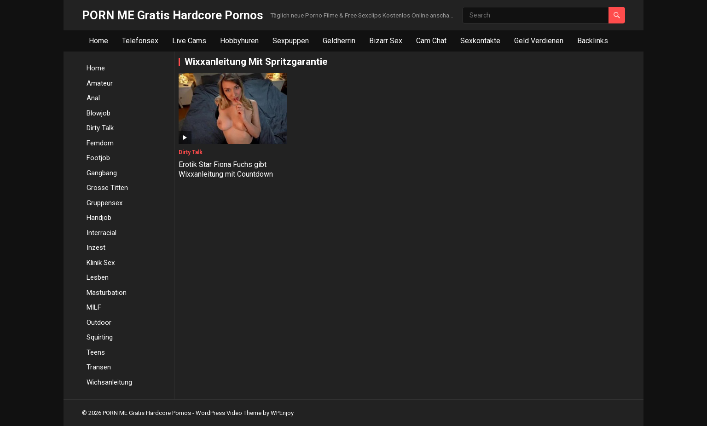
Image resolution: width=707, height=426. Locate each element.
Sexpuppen (290, 40)
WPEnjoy (282, 412)
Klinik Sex (101, 263)
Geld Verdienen (538, 40)
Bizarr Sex (385, 40)
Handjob (99, 217)
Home (98, 40)
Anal (93, 98)
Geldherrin (339, 40)
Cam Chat (431, 40)
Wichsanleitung (109, 382)
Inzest (96, 247)
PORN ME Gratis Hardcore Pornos (172, 15)
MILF (94, 307)
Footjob (98, 158)
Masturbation (107, 292)
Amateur (100, 83)
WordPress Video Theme (228, 412)
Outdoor (99, 322)
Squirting (100, 337)
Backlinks (592, 40)
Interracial (101, 233)
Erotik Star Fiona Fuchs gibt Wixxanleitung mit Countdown (226, 169)
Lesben (98, 277)
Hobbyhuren (239, 40)
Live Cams (189, 40)
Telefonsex (140, 40)
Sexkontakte (480, 40)
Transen (99, 367)
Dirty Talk (100, 128)
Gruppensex (104, 203)
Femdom (100, 143)
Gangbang (102, 173)
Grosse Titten (107, 188)
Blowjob (98, 113)
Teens (96, 352)
